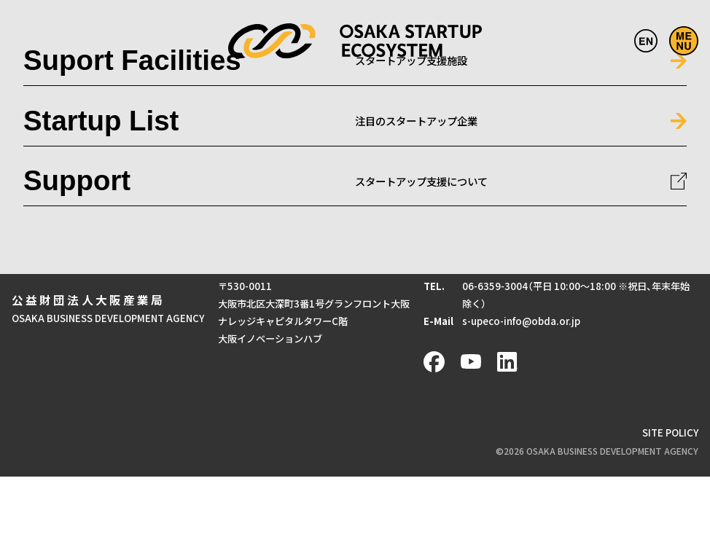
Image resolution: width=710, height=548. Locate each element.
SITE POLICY (670, 432)
